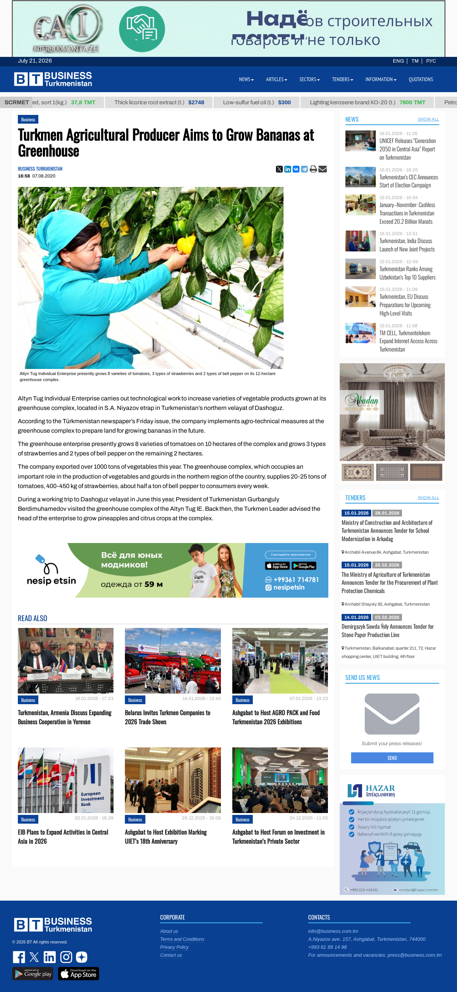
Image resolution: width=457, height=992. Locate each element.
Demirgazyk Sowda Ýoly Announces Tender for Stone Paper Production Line (388, 630)
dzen (80, 957)
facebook (19, 957)
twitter (35, 957)
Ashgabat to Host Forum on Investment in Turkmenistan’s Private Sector (278, 836)
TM (415, 61)
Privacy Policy (174, 947)
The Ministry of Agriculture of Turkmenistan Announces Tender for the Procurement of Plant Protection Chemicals (390, 582)
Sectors (309, 79)
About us (169, 931)
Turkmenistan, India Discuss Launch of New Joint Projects (407, 245)
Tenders (355, 497)
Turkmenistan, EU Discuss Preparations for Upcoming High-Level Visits (405, 304)
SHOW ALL (428, 119)
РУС (431, 61)
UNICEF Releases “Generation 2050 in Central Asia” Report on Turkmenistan (408, 149)
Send (392, 757)
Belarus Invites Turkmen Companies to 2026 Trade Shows (167, 717)
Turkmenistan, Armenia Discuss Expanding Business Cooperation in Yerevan (64, 717)
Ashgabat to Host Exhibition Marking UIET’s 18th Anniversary (165, 836)
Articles (276, 79)
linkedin (50, 957)
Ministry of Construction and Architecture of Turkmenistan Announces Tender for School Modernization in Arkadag (387, 530)
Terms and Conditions (182, 939)
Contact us (171, 955)
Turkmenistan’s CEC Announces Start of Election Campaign (409, 181)
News (352, 119)
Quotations (421, 79)
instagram (65, 957)
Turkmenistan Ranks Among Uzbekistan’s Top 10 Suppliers (407, 273)
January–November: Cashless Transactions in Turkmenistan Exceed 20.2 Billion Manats (407, 213)
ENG (398, 61)
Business (28, 119)
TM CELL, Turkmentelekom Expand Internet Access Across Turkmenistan (408, 341)
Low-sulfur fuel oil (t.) (264, 102)
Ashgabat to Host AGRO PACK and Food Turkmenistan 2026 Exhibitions (276, 717)
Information (381, 79)
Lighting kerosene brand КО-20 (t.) (375, 102)
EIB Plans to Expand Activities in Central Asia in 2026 (63, 836)
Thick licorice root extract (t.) (166, 102)
